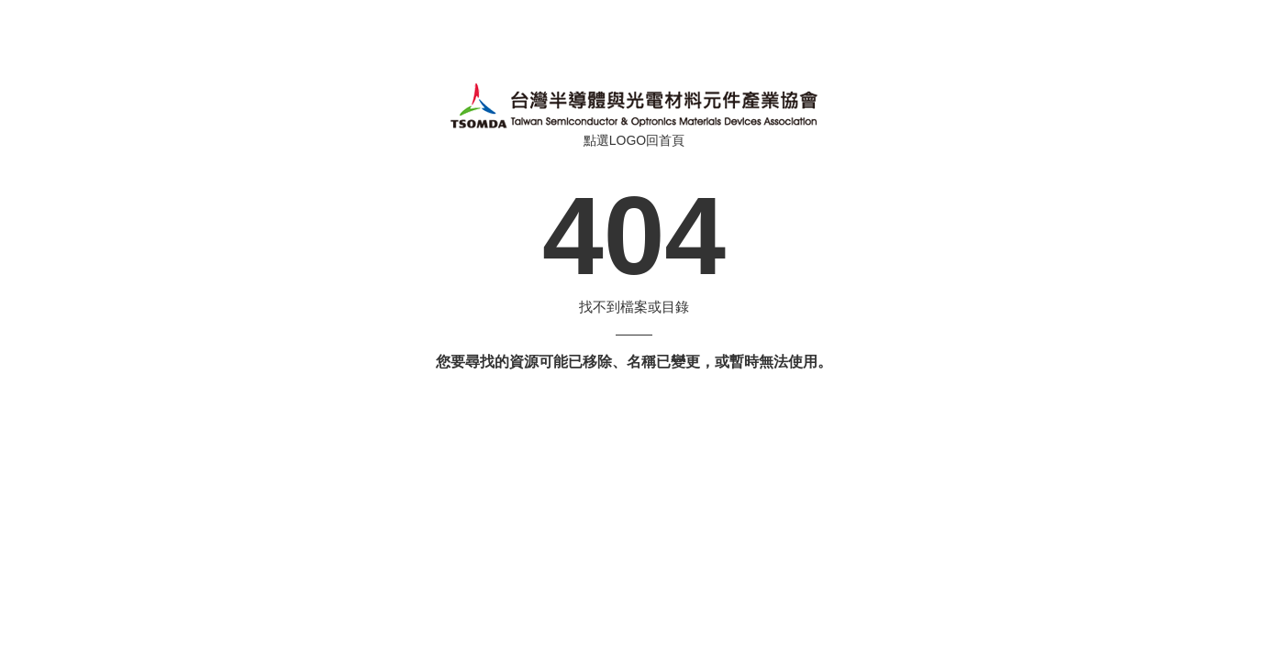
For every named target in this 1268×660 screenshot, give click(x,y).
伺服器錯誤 (634, 105)
